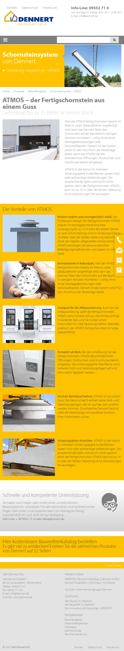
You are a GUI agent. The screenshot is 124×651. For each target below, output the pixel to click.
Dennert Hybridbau (88, 579)
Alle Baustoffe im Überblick (80, 604)
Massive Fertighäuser (76, 623)
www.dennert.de (22, 597)
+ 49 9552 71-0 (25, 519)
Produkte (19, 91)
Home (6, 91)
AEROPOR (70, 579)
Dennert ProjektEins (76, 582)
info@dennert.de (88, 16)
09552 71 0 (99, 7)
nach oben (113, 565)
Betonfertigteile (37, 91)
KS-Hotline (109, 582)
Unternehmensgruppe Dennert (94, 589)
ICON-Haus (95, 582)
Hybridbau (71, 627)
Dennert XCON (109, 579)
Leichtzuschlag (73, 630)
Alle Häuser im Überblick (78, 601)
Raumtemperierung (76, 634)
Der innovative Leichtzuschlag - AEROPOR (88, 608)
